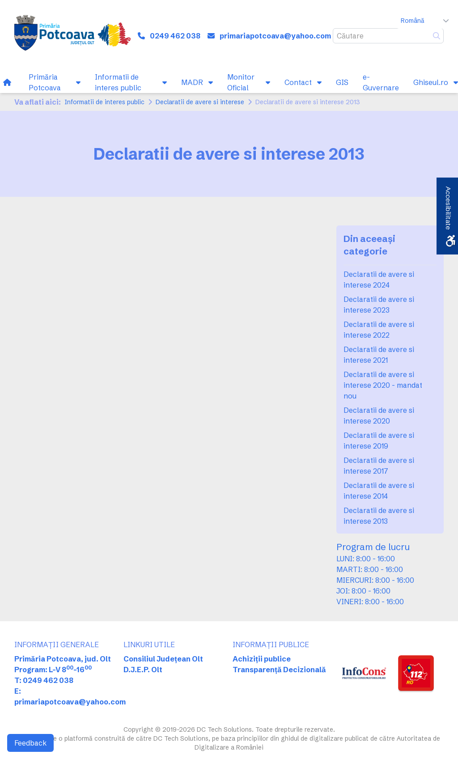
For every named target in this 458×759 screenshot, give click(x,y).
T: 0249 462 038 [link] (43, 680)
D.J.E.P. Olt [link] (142, 669)
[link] (72, 35)
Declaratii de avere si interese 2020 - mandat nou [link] (383, 385)
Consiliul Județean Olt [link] (163, 658)
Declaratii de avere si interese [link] (200, 102)
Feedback (30, 742)
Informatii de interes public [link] (104, 102)
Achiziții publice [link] (262, 658)
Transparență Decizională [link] (279, 669)
